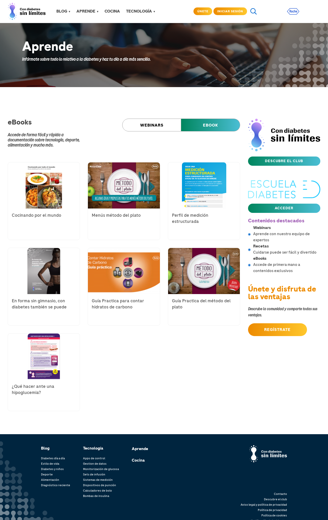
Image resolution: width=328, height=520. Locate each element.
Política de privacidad (272, 510)
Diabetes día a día (53, 458)
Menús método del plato (116, 215)
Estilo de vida (50, 464)
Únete (202, 11)
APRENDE (85, 11)
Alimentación (50, 480)
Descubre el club (284, 161)
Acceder (284, 208)
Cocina (138, 460)
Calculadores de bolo (97, 490)
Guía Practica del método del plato (201, 304)
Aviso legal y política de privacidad (264, 505)
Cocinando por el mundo (36, 215)
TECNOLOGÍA (139, 11)
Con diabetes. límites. (272, 450)
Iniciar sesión (230, 11)
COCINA (112, 11)
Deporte (47, 474)
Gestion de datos (95, 464)
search (253, 11)
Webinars (151, 125)
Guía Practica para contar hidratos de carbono (118, 304)
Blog (61, 11)
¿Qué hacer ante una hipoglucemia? (33, 389)
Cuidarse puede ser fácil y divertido (287, 249)
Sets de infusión (94, 474)
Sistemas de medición (98, 480)
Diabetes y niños (52, 469)
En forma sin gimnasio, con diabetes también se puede (39, 304)
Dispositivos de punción (99, 485)
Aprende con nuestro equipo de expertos (287, 234)
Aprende (140, 449)
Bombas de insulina (96, 496)
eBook (210, 125)
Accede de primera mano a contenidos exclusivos (287, 264)
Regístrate (277, 329)
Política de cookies (274, 515)
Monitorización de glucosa (101, 469)
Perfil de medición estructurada (190, 218)
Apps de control (94, 458)
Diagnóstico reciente (55, 485)
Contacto (280, 494)
